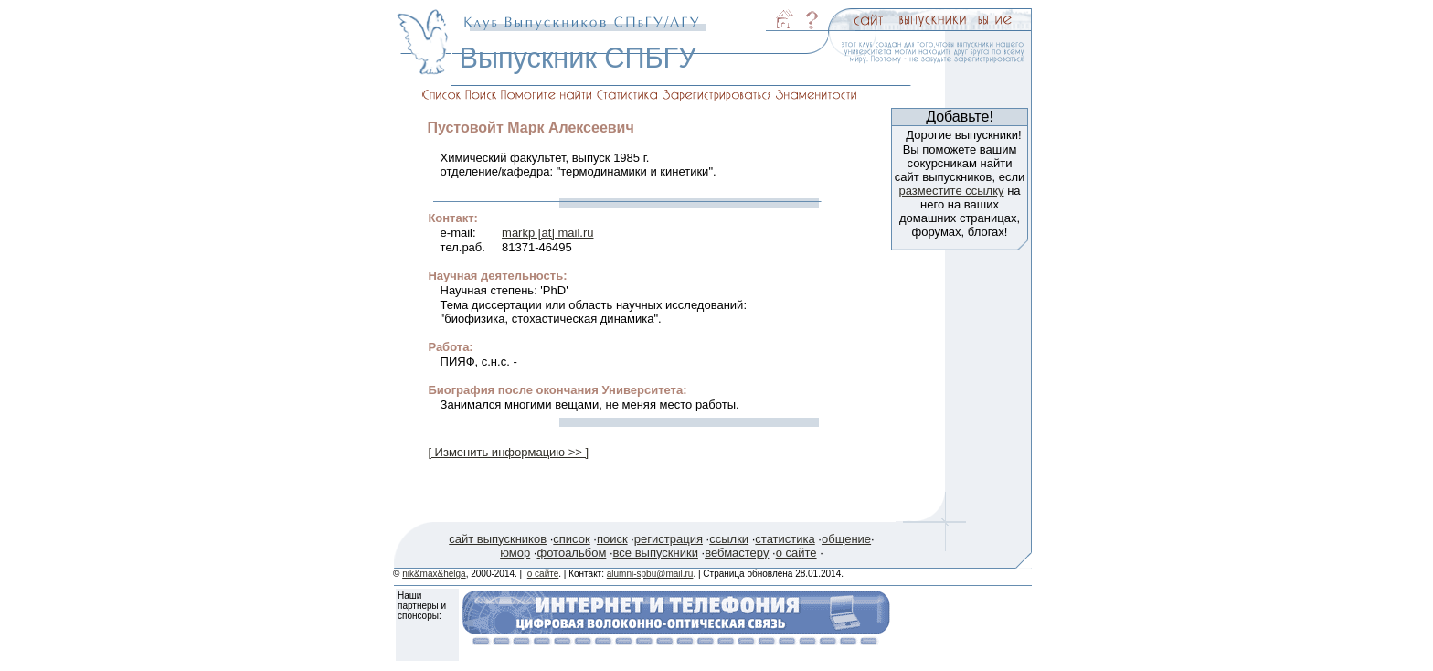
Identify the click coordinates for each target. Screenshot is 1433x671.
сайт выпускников (498, 539)
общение (846, 539)
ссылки (728, 539)
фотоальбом (571, 552)
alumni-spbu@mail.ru (650, 574)
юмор (515, 552)
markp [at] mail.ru (547, 233)
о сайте (796, 552)
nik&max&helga (433, 574)
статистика (784, 539)
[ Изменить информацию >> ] (508, 452)
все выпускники (655, 552)
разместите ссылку (950, 190)
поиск (612, 539)
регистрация (668, 539)
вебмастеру (737, 552)
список (571, 539)
